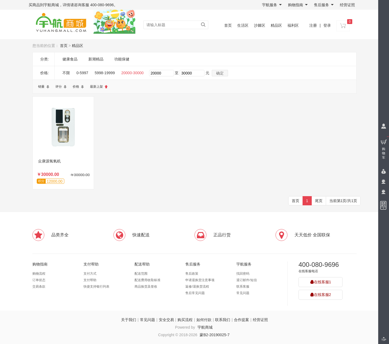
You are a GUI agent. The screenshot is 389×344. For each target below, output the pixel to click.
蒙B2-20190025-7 (215, 335)
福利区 (293, 25)
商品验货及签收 (146, 286)
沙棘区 (259, 25)
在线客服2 (320, 294)
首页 (228, 25)
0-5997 (82, 73)
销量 (41, 86)
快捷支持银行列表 (96, 286)
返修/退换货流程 (197, 286)
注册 (313, 25)
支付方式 (89, 273)
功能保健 (121, 59)
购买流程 (185, 320)
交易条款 (38, 286)
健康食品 (70, 59)
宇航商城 (205, 327)
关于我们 (128, 320)
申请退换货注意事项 (199, 280)
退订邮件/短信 (246, 280)
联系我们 (222, 320)
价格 (76, 86)
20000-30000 (132, 73)
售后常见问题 (195, 293)
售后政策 (191, 273)
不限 (66, 73)
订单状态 (38, 280)
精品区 (276, 25)
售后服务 (324, 5)
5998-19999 (105, 73)
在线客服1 (320, 282)
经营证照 (347, 5)
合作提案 (241, 320)
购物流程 (38, 273)
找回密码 (242, 273)
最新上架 (96, 86)
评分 (58, 86)
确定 (220, 73)
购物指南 (298, 5)
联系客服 (242, 286)
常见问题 (242, 293)
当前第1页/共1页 (343, 201)
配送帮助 (142, 264)
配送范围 (141, 273)
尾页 (319, 201)
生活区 (243, 25)
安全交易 (166, 320)
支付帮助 (91, 264)
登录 (327, 25)
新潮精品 (95, 59)
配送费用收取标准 (147, 280)
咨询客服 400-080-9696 (94, 5)
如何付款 (204, 320)
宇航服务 (272, 5)
